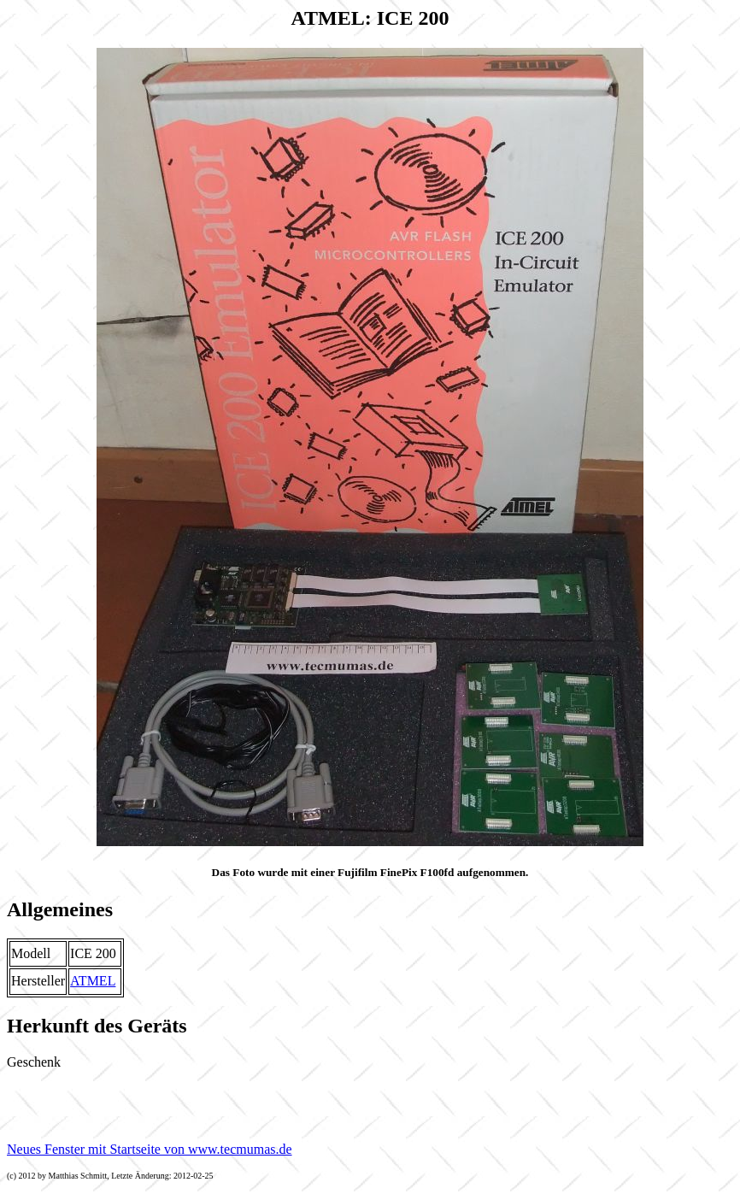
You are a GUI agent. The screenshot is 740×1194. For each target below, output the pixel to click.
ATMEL (92, 980)
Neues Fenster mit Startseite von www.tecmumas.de (149, 1149)
